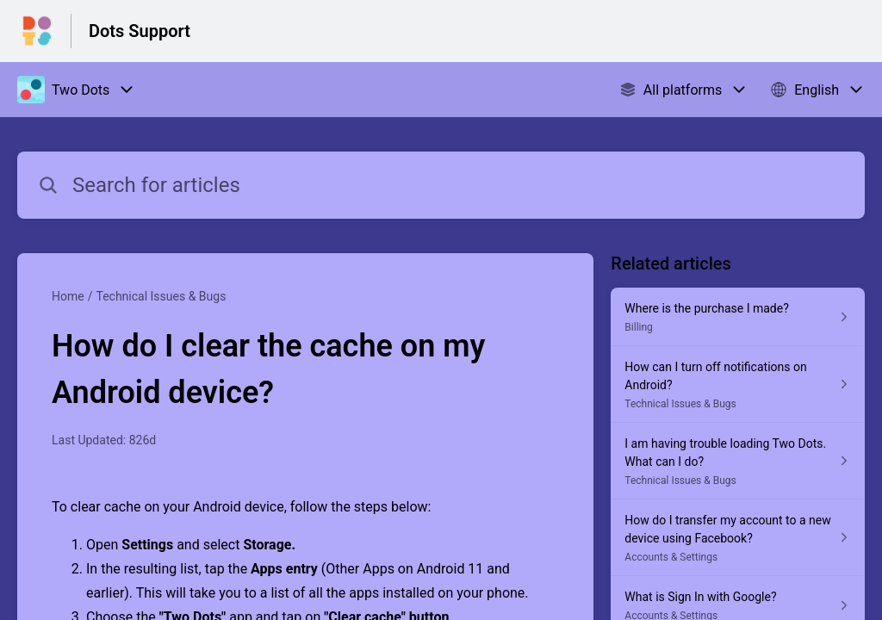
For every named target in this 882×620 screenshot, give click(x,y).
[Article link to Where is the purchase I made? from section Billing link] (738, 317)
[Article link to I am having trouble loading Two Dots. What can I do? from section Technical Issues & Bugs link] (738, 461)
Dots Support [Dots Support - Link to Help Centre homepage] (139, 31)
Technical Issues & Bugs (161, 296)
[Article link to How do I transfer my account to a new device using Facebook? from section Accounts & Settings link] (738, 537)
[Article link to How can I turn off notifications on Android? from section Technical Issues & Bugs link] (738, 384)
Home (68, 296)
